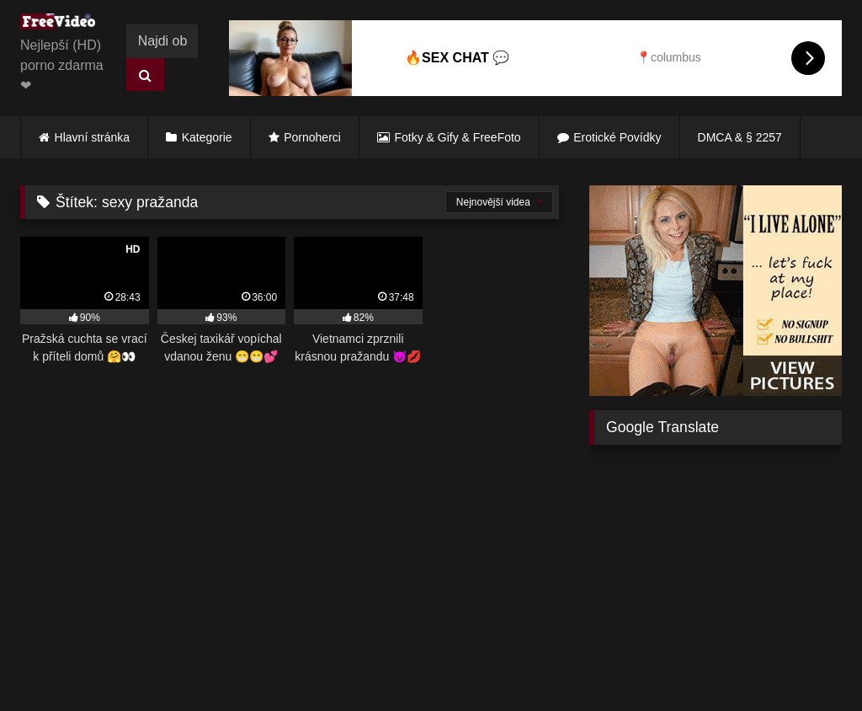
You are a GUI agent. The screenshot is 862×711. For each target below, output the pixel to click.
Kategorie (207, 137)
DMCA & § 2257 (740, 137)
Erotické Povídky (617, 137)
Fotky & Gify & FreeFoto (458, 137)
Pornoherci (312, 137)
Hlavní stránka (92, 137)
